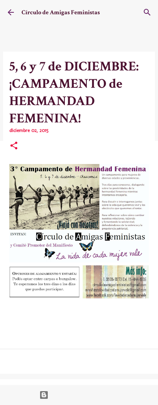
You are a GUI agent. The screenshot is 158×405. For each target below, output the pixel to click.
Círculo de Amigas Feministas (61, 12)
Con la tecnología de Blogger (79, 395)
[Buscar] (147, 12)
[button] (13, 146)
